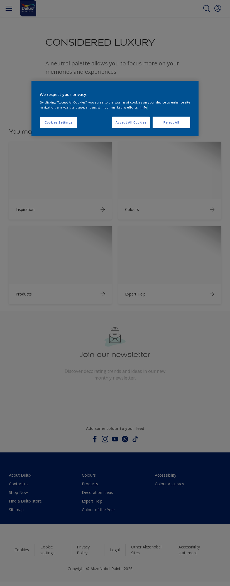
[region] (115, 108)
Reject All (171, 122)
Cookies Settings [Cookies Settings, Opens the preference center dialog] (59, 122)
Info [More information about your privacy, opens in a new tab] (143, 107)
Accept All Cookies (131, 122)
